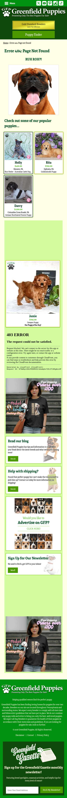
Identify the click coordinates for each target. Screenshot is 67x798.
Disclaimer (20, 735)
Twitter (38, 3)
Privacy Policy (43, 735)
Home (5, 42)
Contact (30, 735)
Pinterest (49, 3)
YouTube (43, 3)
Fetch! (13, 458)
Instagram (55, 3)
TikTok (61, 3)
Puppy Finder (33, 34)
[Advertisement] (33, 240)
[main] (33, 133)
